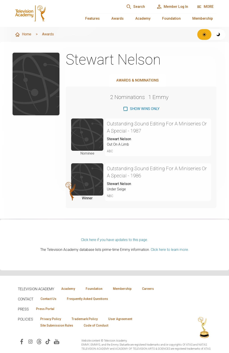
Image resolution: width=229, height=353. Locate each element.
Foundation (171, 18)
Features (92, 18)
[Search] (135, 6)
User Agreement (120, 319)
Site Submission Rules (56, 325)
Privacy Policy (50, 319)
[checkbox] (141, 109)
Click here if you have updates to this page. (114, 240)
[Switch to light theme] (204, 34)
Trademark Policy (85, 319)
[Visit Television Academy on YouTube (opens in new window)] (56, 341)
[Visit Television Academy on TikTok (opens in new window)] (48, 341)
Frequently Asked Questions (87, 299)
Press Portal (45, 309)
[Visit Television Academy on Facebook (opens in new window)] (21, 341)
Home (23, 34)
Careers (148, 289)
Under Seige (116, 189)
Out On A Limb (118, 144)
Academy (143, 18)
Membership (202, 18)
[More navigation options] (205, 6)
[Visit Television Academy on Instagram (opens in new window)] (30, 341)
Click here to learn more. (170, 250)
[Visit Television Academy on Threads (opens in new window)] (39, 341)
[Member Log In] (172, 6)
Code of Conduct (96, 325)
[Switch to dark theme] (218, 34)
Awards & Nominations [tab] (137, 80)
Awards (117, 18)
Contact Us (48, 299)
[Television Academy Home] (45, 13)
